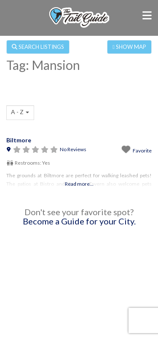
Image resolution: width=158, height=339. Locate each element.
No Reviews (73, 149)
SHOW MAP (129, 46)
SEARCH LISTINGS (38, 46)
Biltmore (18, 140)
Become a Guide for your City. (79, 221)
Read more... (79, 184)
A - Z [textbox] (17, 111)
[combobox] (20, 112)
